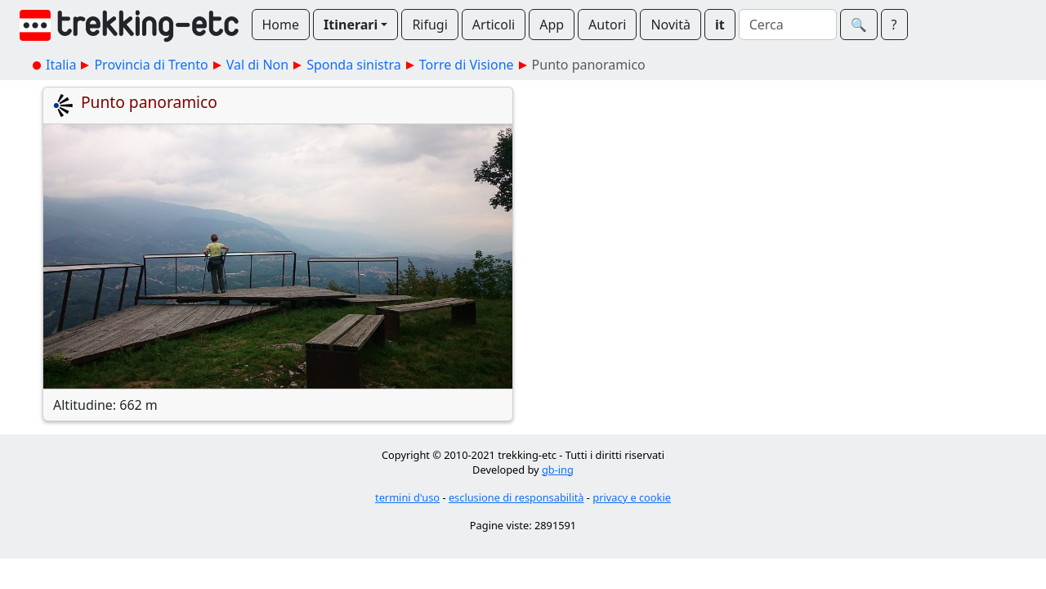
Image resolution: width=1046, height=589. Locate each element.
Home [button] (281, 25)
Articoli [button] (493, 25)
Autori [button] (607, 25)
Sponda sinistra (353, 65)
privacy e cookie (631, 497)
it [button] (720, 25)
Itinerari (351, 25)
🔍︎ (859, 25)
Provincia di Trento (151, 65)
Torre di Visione (466, 65)
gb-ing (558, 469)
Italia (61, 65)
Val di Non (257, 65)
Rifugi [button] (429, 25)
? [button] (894, 25)
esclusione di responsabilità (516, 497)
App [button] (551, 25)
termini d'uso (407, 497)
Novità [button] (670, 25)
